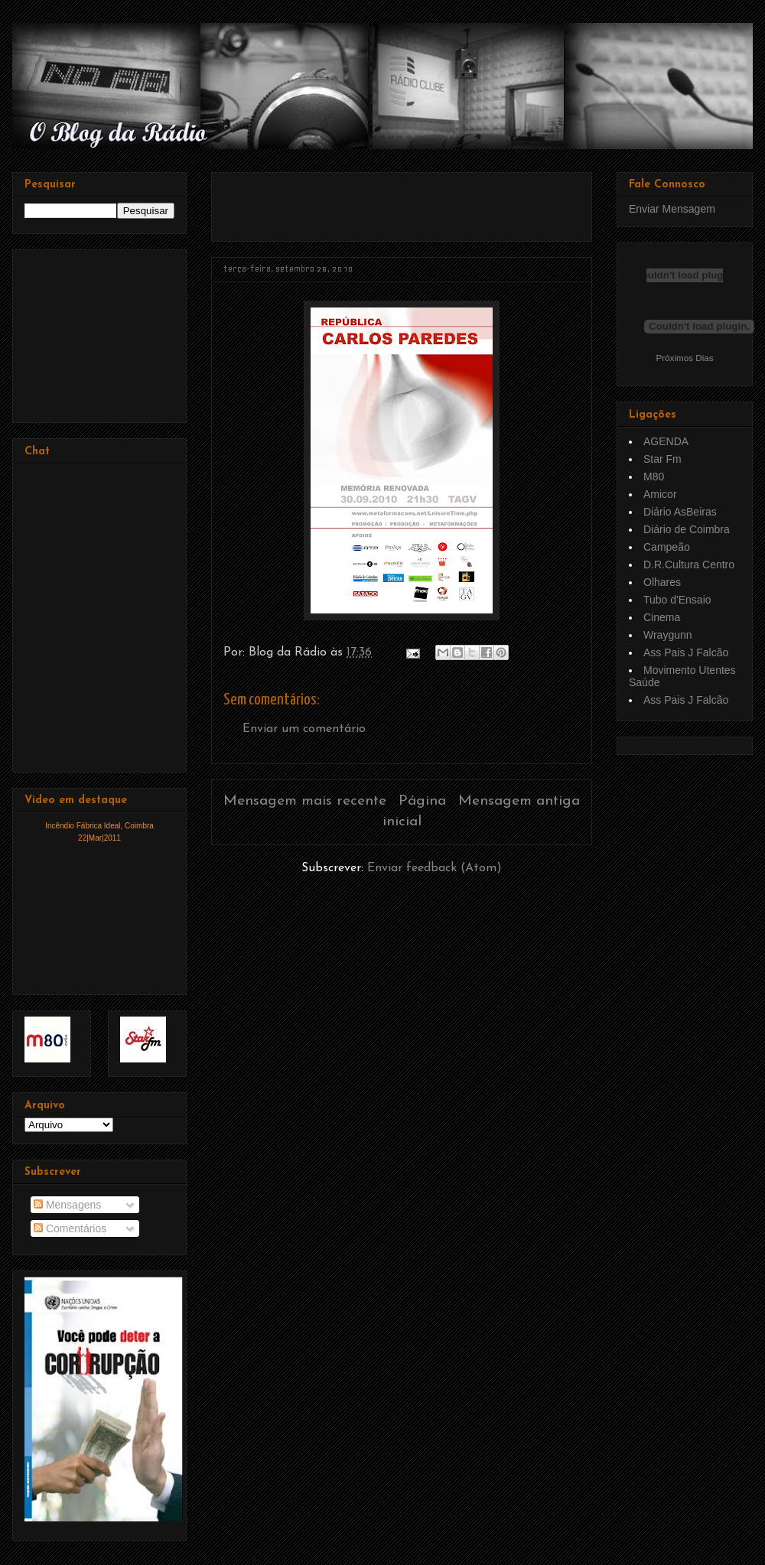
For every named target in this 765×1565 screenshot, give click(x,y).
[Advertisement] (402, 201)
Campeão (666, 547)
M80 (653, 476)
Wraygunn (667, 635)
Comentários (70, 1228)
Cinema (661, 617)
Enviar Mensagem (672, 209)
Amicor (660, 494)
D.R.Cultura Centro (688, 564)
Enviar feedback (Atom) (434, 868)
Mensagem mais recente (304, 801)
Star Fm (662, 459)
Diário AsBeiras (680, 512)
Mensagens (67, 1205)
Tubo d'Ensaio (677, 600)
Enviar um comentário (304, 729)
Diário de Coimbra (686, 529)
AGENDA (665, 441)
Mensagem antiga (519, 801)
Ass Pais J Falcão (685, 652)
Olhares (662, 582)
